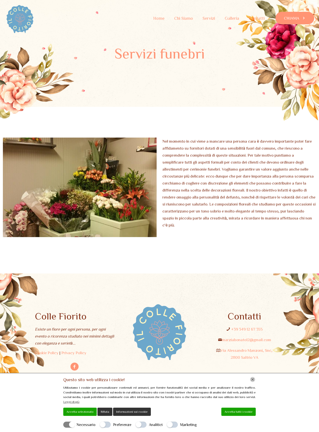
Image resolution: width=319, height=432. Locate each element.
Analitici (156, 424)
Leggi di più (71, 401)
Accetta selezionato (80, 411)
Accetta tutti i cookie (238, 411)
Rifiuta (105, 411)
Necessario (86, 424)
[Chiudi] (252, 379)
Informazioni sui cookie (132, 411)
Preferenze (122, 424)
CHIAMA (295, 18)
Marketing (188, 424)
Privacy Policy (73, 353)
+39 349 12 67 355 (247, 329)
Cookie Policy (46, 353)
